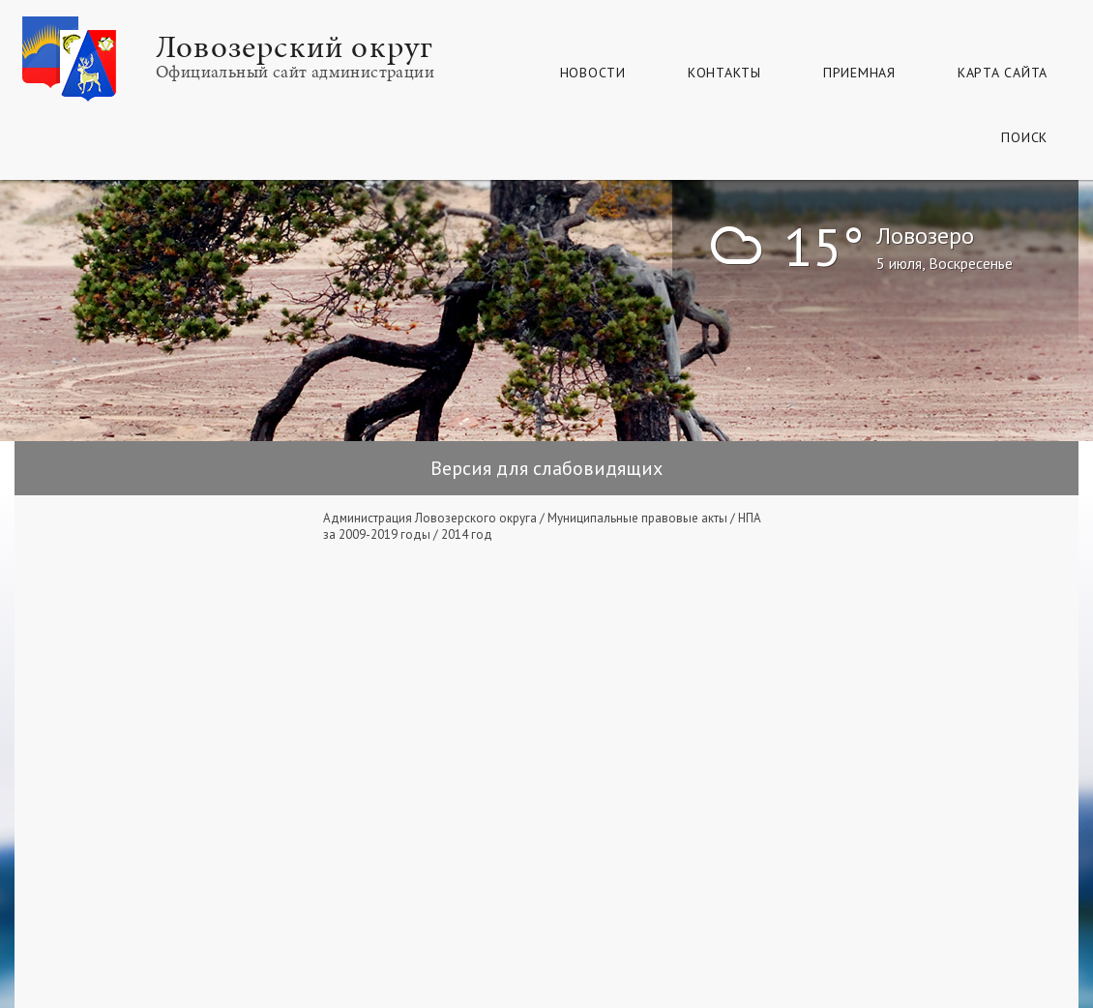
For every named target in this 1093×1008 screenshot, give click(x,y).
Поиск (1024, 137)
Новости (593, 72)
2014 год (466, 534)
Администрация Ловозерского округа (430, 518)
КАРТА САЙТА (1003, 72)
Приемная (859, 72)
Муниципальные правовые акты (637, 518)
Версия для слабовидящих (546, 468)
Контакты (724, 72)
